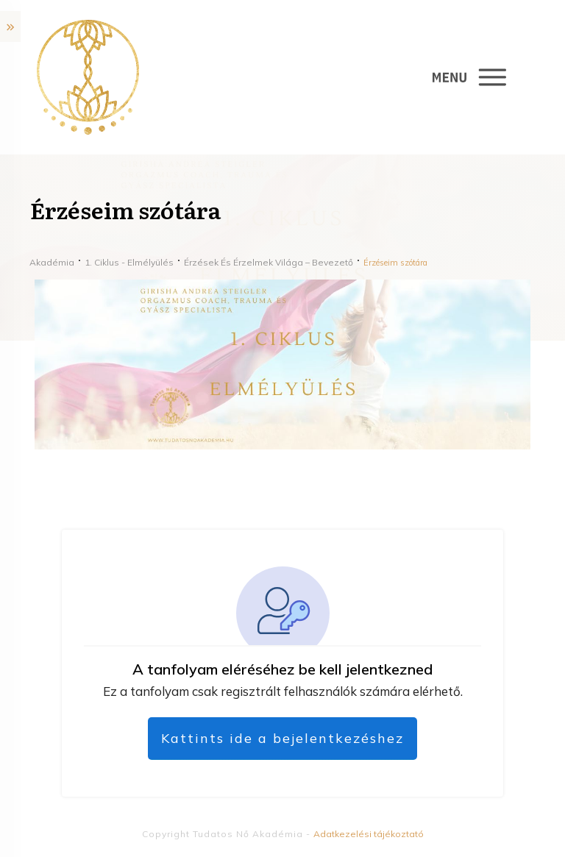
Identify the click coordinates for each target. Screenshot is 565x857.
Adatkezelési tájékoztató (368, 833)
